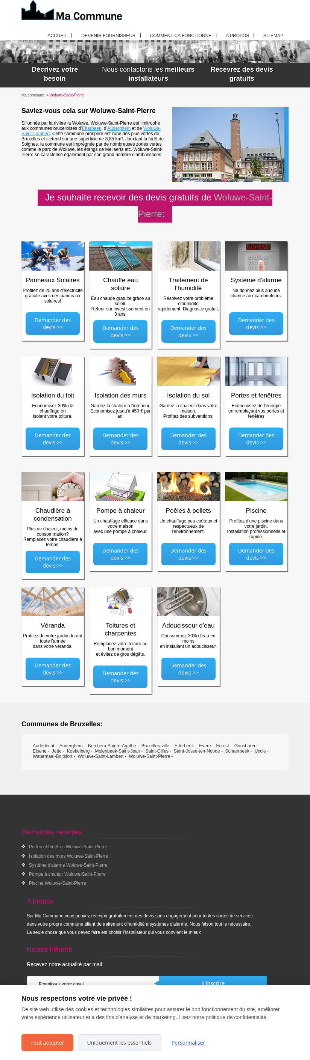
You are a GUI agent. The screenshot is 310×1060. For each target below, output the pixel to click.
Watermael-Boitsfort (53, 756)
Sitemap (273, 35)
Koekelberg (78, 751)
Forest (222, 745)
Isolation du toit (52, 395)
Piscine (256, 510)
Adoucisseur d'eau (188, 625)
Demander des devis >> (53, 323)
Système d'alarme (256, 280)
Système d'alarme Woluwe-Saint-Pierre (68, 865)
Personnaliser (188, 1042)
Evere (205, 745)
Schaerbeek (237, 751)
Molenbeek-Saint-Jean (117, 751)
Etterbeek (91, 128)
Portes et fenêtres (256, 395)
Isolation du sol (188, 395)
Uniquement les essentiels (119, 1042)
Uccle (260, 751)
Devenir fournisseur (108, 35)
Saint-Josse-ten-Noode (197, 751)
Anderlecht (43, 745)
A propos (237, 35)
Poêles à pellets (188, 510)
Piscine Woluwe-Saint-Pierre (57, 883)
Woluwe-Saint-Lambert (101, 756)
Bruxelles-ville (155, 745)
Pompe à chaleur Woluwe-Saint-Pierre (67, 874)
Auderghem (119, 128)
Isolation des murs (120, 395)
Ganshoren (245, 745)
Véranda (53, 625)
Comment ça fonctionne (181, 35)
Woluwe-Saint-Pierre (149, 756)
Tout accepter (47, 1042)
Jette (57, 751)
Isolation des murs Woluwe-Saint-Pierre (68, 856)
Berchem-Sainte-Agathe (112, 745)
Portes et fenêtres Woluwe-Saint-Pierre (68, 846)
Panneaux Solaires (53, 280)
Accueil (57, 35)
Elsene (40, 751)
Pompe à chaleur (120, 510)
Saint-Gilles (157, 751)
